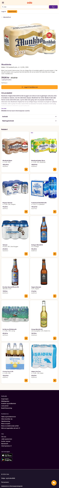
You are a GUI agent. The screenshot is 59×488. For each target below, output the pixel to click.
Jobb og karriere (6, 439)
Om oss (3, 437)
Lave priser (5, 406)
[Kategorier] (3, 2)
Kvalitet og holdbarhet (8, 403)
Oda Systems (6, 446)
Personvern (5, 482)
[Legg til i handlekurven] (26, 169)
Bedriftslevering (6, 408)
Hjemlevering (5, 421)
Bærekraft (4, 443)
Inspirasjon (4, 399)
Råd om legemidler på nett (10, 428)
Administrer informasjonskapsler (12, 486)
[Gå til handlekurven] (53, 7)
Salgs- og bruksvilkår (8, 478)
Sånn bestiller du (6, 419)
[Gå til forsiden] (29, 3)
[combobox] (25, 6)
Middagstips (5, 401)
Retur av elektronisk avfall (10, 426)
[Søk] (3, 7)
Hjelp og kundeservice (8, 416)
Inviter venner (5, 441)
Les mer (3, 108)
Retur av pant (5, 423)
